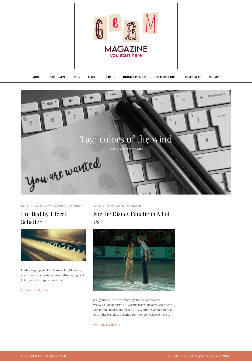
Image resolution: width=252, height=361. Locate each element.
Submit (214, 77)
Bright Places (136, 77)
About (37, 77)
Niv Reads (57, 77)
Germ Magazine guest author (63, 205)
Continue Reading (34, 290)
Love (93, 77)
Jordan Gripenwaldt (128, 205)
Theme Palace (222, 356)
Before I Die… (166, 77)
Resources (193, 77)
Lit (76, 77)
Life (110, 77)
